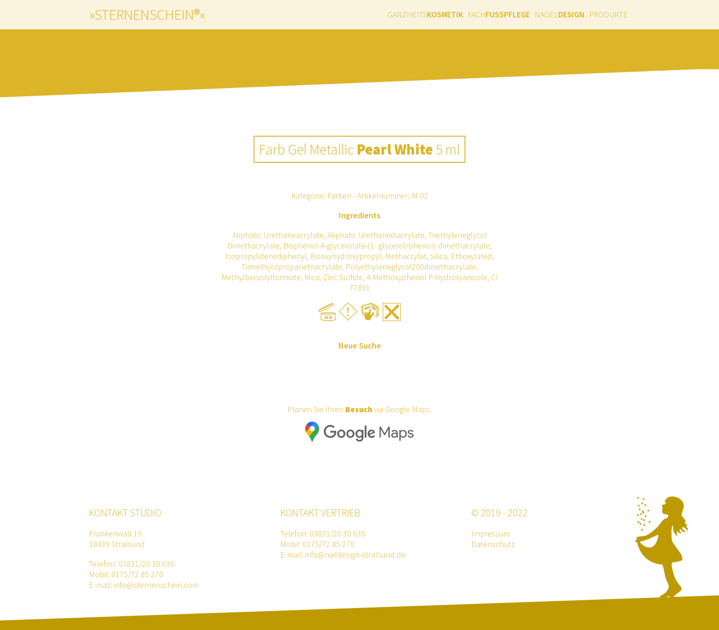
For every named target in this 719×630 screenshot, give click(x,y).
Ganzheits (425, 14)
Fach (499, 14)
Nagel (560, 14)
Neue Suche (359, 345)
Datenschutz (493, 544)
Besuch (358, 409)
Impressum (490, 533)
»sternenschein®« (147, 15)
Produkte (608, 14)
